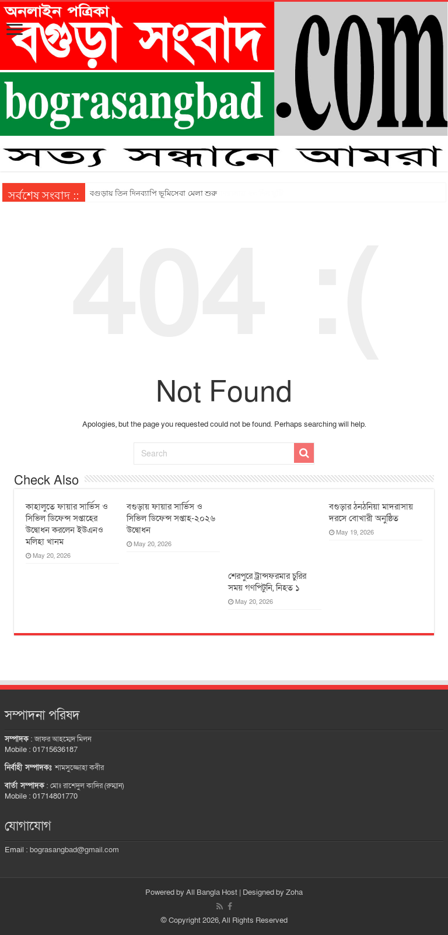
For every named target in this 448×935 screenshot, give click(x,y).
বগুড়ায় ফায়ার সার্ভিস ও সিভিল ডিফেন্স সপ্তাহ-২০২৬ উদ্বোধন (171, 518)
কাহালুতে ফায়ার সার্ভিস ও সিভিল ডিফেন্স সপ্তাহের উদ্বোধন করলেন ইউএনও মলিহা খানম (67, 524)
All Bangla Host (211, 892)
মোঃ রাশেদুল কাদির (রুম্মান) (87, 786)
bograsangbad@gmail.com (74, 850)
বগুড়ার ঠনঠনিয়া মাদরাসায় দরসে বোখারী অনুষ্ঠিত (371, 512)
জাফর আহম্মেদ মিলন (63, 739)
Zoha (294, 892)
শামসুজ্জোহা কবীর (79, 767)
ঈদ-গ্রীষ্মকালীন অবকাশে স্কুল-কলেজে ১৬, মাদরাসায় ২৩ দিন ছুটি (187, 193)
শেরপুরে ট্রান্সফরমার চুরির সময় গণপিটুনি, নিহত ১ (267, 581)
